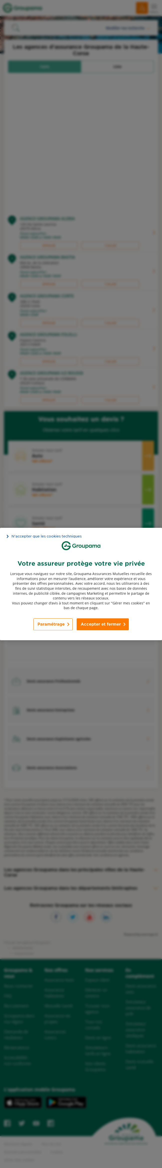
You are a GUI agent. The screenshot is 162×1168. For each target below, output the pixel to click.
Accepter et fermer (101, 624)
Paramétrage (51, 624)
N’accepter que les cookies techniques (46, 536)
